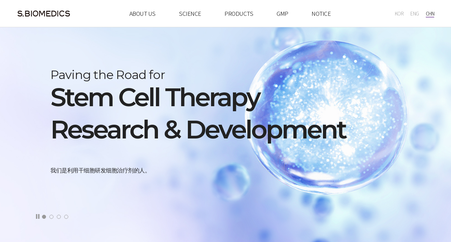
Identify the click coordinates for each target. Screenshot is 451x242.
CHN (430, 13)
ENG (414, 13)
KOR (399, 13)
